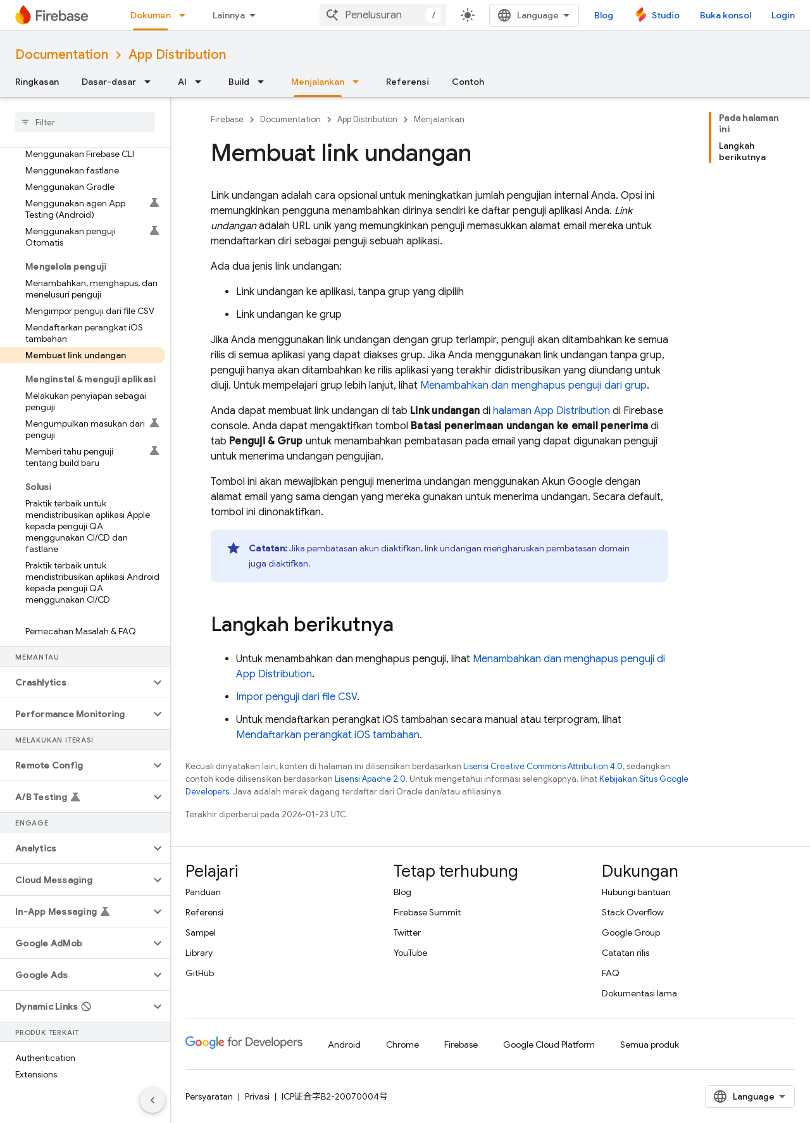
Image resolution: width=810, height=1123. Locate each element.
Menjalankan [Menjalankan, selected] (317, 81)
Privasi (257, 1096)
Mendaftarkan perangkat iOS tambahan (328, 735)
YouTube (410, 952)
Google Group (631, 932)
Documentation (61, 55)
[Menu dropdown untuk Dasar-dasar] (151, 81)
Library (199, 952)
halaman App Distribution (551, 411)
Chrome (402, 1044)
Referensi (407, 81)
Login (783, 15)
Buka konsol (725, 15)
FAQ (611, 973)
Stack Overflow (633, 912)
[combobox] (383, 15)
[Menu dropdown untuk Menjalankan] (359, 81)
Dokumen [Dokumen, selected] (150, 15)
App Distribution (177, 55)
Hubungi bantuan (636, 892)
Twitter (407, 932)
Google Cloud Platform (549, 1044)
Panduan (203, 892)
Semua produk (649, 1044)
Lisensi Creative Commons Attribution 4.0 (543, 766)
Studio (666, 15)
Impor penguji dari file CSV (296, 697)
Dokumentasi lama (639, 993)
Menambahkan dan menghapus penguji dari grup (533, 385)
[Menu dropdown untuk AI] (202, 81)
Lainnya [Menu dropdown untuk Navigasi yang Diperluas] (229, 15)
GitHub (199, 973)
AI (182, 81)
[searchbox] (85, 122)
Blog (603, 15)
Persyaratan (209, 1096)
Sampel (200, 932)
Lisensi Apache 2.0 (370, 779)
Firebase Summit (427, 912)
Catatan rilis (625, 952)
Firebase (227, 119)
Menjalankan (439, 119)
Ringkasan (37, 81)
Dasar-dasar (109, 81)
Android (344, 1044)
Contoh (468, 81)
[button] (75, 682)
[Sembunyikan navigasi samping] (152, 1100)
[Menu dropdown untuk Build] (264, 81)
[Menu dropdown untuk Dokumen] (186, 15)
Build (238, 81)
